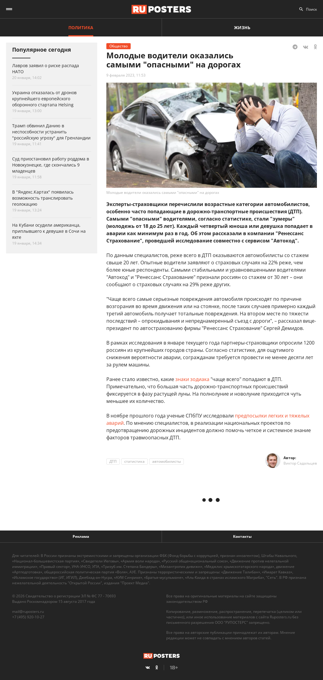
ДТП (113, 461)
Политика (80, 27)
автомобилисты (166, 461)
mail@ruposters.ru (28, 611)
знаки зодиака (192, 379)
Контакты (242, 536)
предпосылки (251, 415)
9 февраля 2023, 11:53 (126, 75)
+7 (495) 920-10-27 (28, 617)
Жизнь (242, 27)
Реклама (81, 536)
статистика (134, 461)
